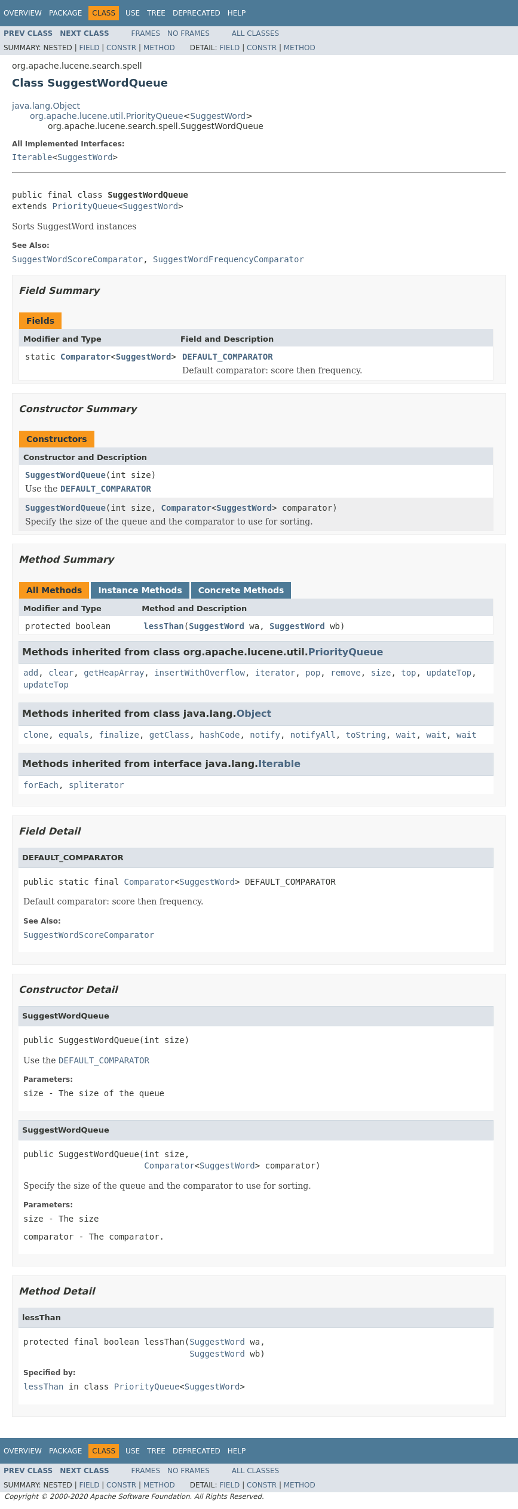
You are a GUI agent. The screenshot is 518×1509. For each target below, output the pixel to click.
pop (312, 672)
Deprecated (196, 13)
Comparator (85, 356)
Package (65, 13)
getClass (169, 735)
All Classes (255, 33)
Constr (121, 48)
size (381, 672)
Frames (146, 33)
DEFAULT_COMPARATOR (227, 356)
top (408, 672)
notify (265, 735)
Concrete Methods (241, 590)
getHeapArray (114, 672)
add (30, 672)
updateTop (448, 672)
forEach (41, 785)
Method (159, 48)
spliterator (96, 785)
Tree (156, 13)
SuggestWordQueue (65, 475)
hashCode (220, 735)
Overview (23, 13)
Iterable (32, 157)
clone (35, 735)
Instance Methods (140, 590)
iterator (275, 672)
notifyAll (313, 735)
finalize (119, 735)
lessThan (163, 626)
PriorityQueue (85, 206)
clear (60, 672)
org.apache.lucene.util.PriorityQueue (106, 116)
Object (254, 713)
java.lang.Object (46, 106)
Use (132, 13)
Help (237, 13)
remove (345, 672)
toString (366, 735)
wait (406, 735)
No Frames (188, 33)
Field (89, 48)
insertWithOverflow (199, 672)
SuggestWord (218, 116)
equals (74, 735)
